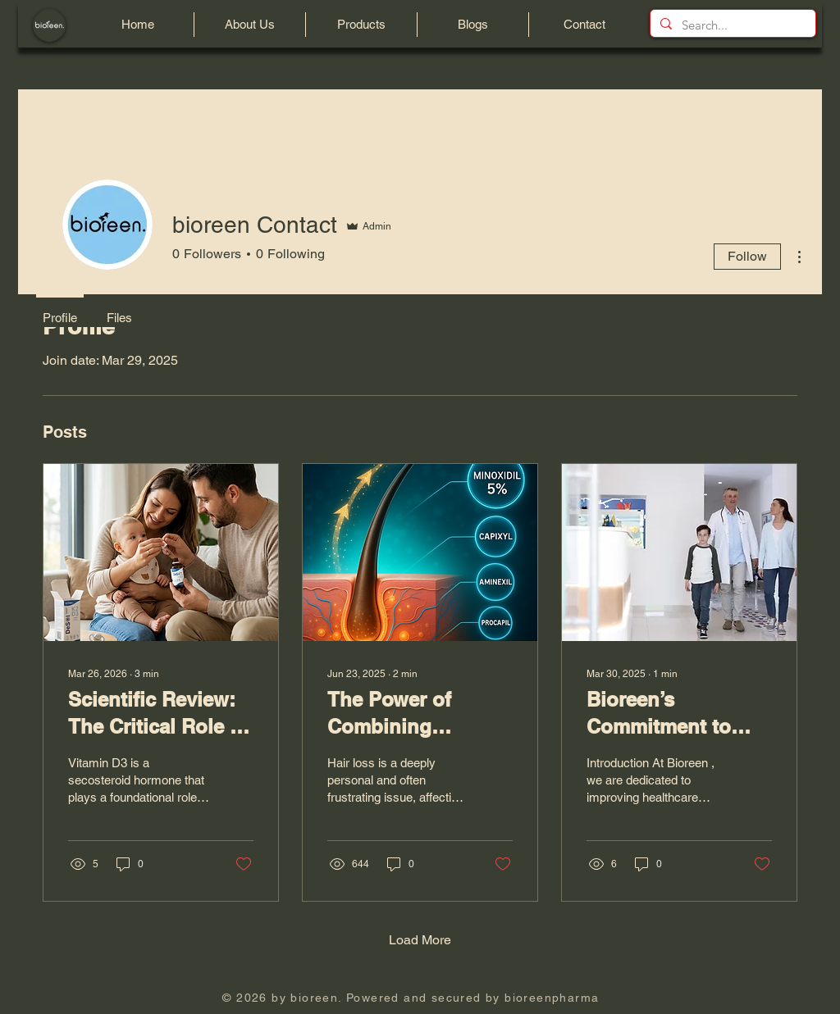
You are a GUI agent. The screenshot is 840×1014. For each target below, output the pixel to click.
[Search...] (731, 25)
